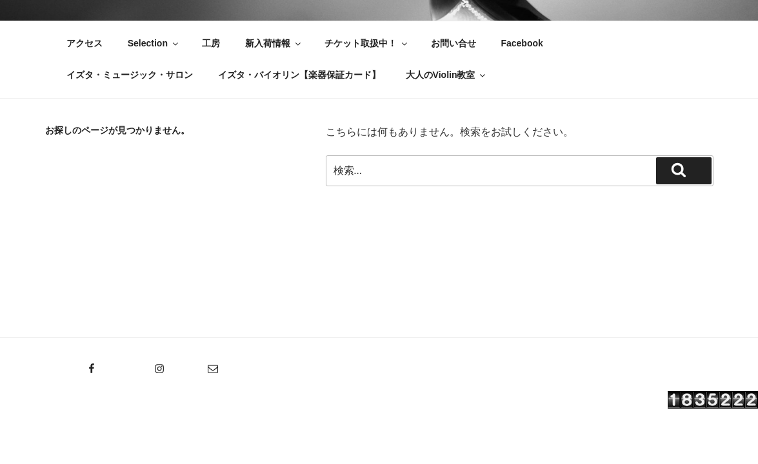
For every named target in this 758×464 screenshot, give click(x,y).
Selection (154, 43)
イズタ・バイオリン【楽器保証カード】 (299, 75)
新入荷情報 (274, 43)
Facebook (522, 43)
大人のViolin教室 (447, 75)
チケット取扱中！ (366, 43)
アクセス (84, 43)
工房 (211, 43)
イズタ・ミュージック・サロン (129, 75)
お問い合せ (453, 43)
